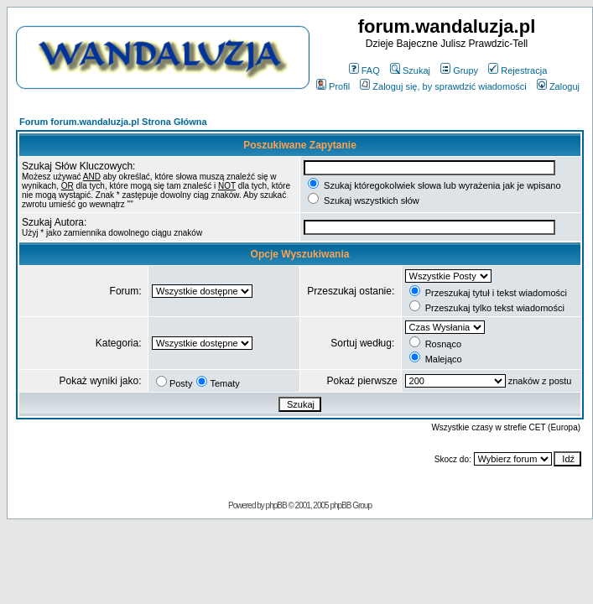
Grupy (459, 70)
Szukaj (410, 70)
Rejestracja (517, 70)
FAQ (364, 70)
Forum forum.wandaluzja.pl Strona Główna (113, 122)
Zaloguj (558, 86)
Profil (333, 86)
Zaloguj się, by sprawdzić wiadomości (443, 86)
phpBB (276, 505)
